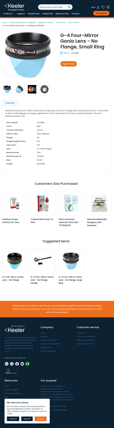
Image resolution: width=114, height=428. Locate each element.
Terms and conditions (86, 336)
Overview (10, 102)
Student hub (33, 13)
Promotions (101, 13)
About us (44, 336)
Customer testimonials (50, 344)
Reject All (27, 419)
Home (43, 333)
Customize (13, 419)
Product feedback (48, 351)
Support (21, 13)
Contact (76, 13)
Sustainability (46, 347)
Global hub (47, 13)
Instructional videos (13, 393)
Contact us (81, 333)
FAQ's (7, 386)
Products (9, 13)
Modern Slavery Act (49, 340)
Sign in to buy (69, 64)
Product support (11, 390)
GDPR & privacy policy (86, 340)
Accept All (40, 419)
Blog (6, 397)
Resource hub (62, 13)
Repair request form (85, 344)
